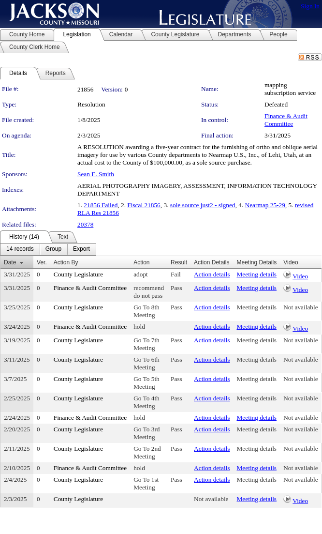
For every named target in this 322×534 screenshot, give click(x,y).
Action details (212, 274)
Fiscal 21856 (144, 205)
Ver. (42, 262)
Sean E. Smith (95, 174)
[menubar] (48, 249)
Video (300, 276)
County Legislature (78, 274)
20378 (85, 224)
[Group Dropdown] (53, 249)
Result (179, 262)
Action (141, 262)
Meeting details (257, 274)
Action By (66, 262)
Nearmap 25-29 (265, 205)
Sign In (310, 6)
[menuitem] (20, 249)
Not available (300, 307)
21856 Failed (100, 205)
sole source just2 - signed (202, 205)
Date (10, 262)
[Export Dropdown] (81, 249)
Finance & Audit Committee (285, 119)
